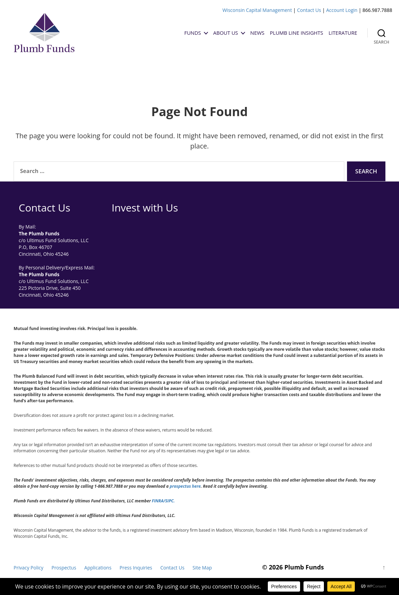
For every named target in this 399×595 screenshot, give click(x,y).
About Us (225, 33)
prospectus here (185, 486)
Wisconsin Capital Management (257, 10)
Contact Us (309, 10)
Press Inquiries (136, 567)
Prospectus (63, 567)
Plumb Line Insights (296, 33)
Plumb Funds (304, 567)
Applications (97, 567)
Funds (192, 33)
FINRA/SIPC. (163, 501)
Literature (343, 33)
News (257, 33)
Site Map (202, 567)
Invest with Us (145, 208)
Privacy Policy (28, 567)
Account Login (342, 10)
